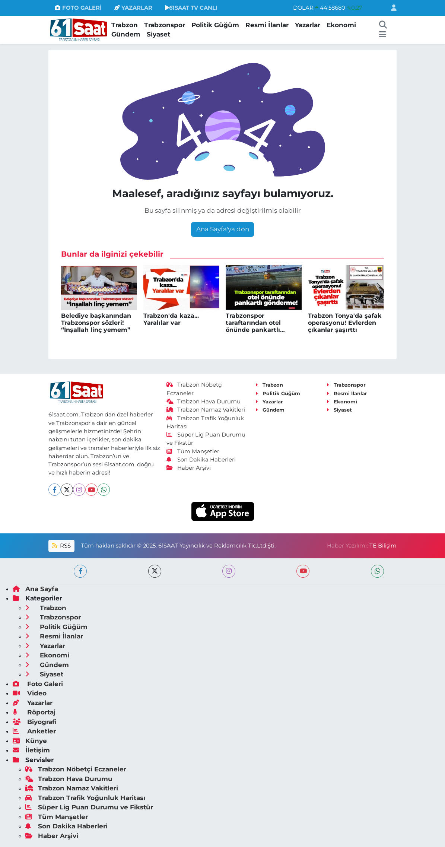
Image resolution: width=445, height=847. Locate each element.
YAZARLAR (133, 7)
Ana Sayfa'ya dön (222, 229)
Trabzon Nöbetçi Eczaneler (75, 769)
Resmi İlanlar (267, 25)
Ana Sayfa (35, 589)
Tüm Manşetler (192, 451)
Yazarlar (307, 25)
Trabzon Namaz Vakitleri (205, 409)
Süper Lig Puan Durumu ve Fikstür (89, 807)
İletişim (31, 750)
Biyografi (35, 722)
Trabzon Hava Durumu (203, 401)
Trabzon (124, 25)
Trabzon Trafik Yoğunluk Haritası (85, 798)
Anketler (34, 731)
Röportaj (34, 712)
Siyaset (158, 34)
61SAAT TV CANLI (191, 7)
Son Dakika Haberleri (201, 459)
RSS (61, 545)
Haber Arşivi (188, 467)
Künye (30, 741)
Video (30, 693)
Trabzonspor (164, 25)
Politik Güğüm (215, 25)
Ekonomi (341, 25)
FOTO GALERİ (78, 7)
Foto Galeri (38, 684)
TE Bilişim (383, 545)
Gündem (125, 34)
